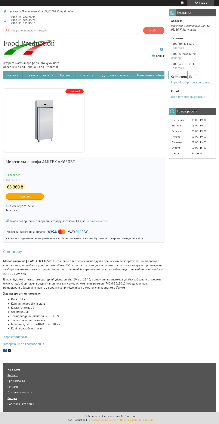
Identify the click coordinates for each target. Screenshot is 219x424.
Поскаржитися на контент (102, 419)
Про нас (65, 75)
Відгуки (178, 75)
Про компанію (16, 381)
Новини (197, 75)
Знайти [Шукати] (153, 30)
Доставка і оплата (115, 75)
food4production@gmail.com (190, 97)
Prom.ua (130, 416)
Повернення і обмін (150, 75)
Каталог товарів (38, 75)
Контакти (86, 75)
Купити (25, 196)
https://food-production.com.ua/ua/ (192, 82)
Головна (12, 75)
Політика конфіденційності (136, 419)
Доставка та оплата (19, 392)
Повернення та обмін (20, 404)
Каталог (12, 375)
